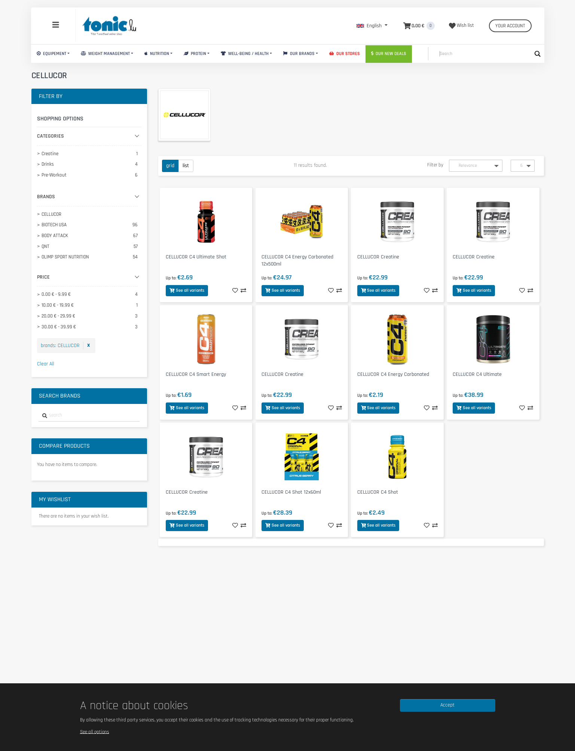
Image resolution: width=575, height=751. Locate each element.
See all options (94, 732)
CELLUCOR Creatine (378, 257)
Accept (447, 705)
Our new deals (389, 53)
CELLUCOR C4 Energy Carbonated (393, 374)
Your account (510, 26)
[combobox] (89, 416)
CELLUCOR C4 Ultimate (477, 374)
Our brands (299, 53)
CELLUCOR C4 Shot (377, 492)
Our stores (344, 53)
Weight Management (105, 53)
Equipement (52, 53)
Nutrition (156, 53)
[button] (372, 25)
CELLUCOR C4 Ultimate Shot (196, 257)
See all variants (186, 290)
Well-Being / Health (245, 53)
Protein (195, 53)
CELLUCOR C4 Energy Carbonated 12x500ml (297, 260)
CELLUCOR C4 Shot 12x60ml (291, 492)
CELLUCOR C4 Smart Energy (196, 374)
